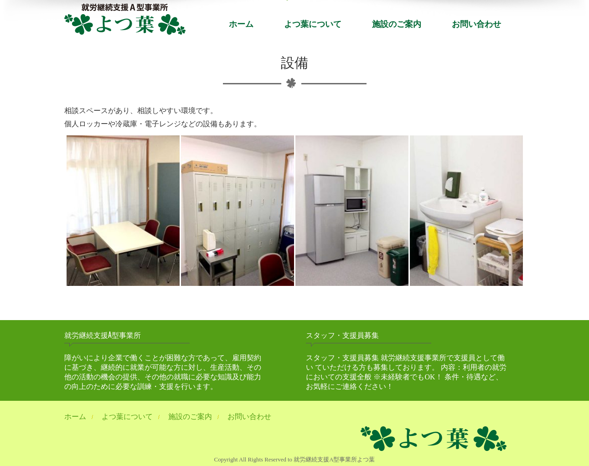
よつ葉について (312, 23)
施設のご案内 (396, 23)
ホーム (241, 23)
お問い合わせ (476, 23)
